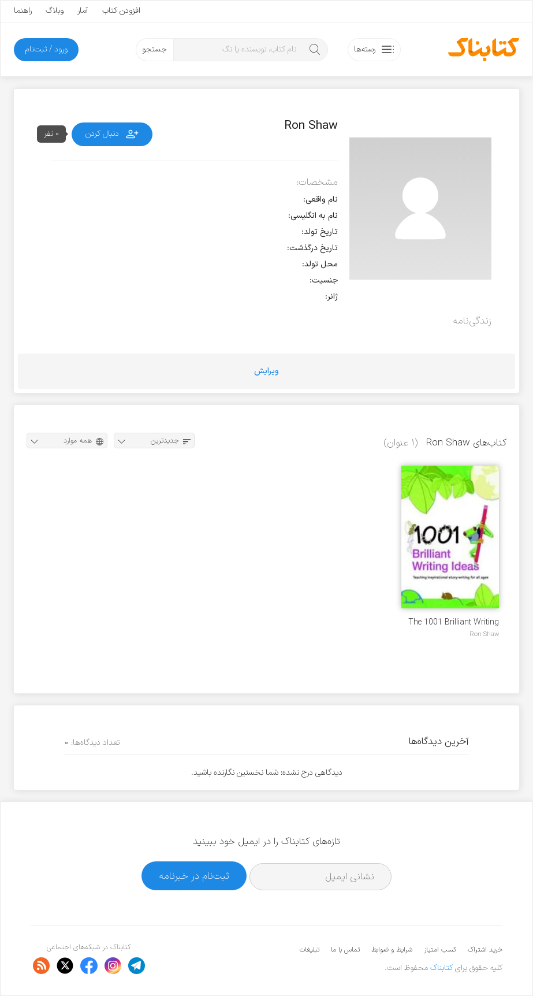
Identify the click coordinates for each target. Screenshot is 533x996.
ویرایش (266, 371)
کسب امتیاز (440, 950)
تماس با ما (345, 950)
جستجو (154, 49)
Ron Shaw (484, 634)
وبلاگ (55, 11)
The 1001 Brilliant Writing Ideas (453, 622)
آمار (82, 11)
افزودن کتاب (121, 11)
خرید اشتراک (485, 950)
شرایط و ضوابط (391, 950)
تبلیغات (309, 950)
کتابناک (441, 968)
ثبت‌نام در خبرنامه (194, 876)
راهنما (23, 11)
